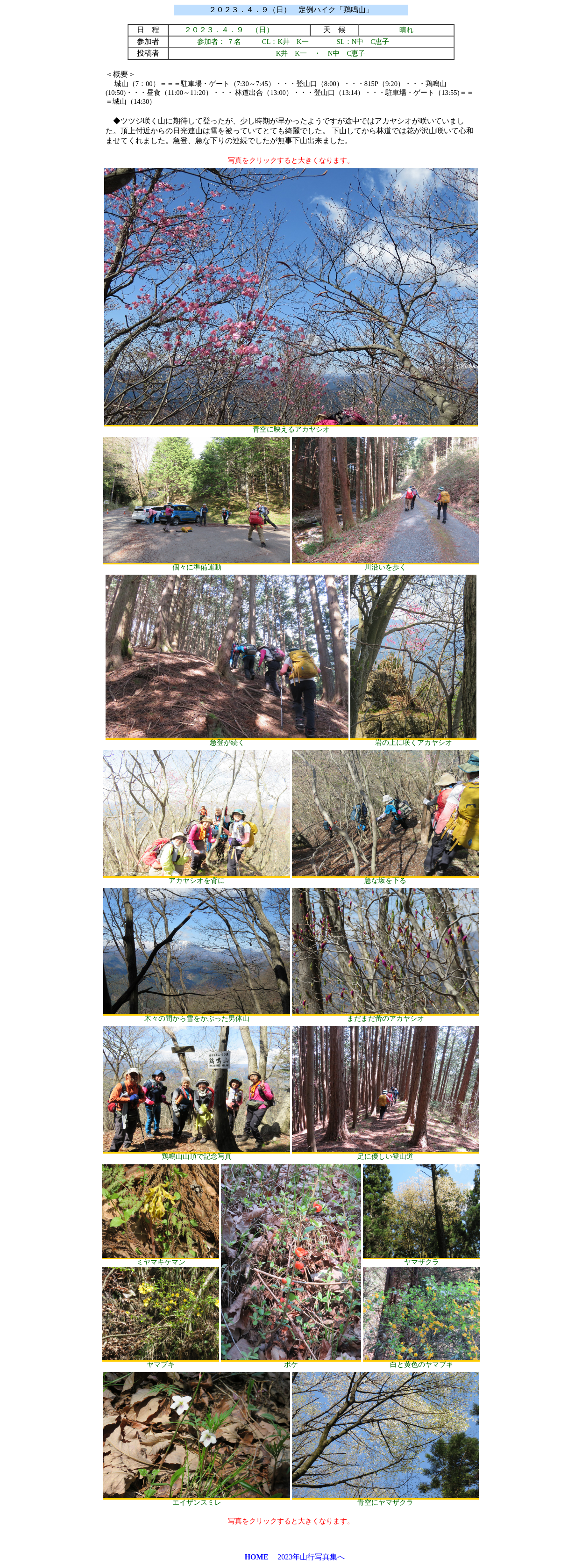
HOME (256, 1557)
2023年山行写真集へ (311, 1557)
